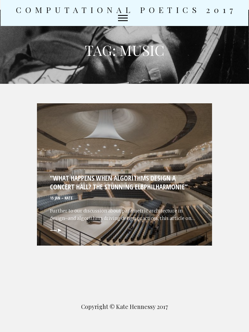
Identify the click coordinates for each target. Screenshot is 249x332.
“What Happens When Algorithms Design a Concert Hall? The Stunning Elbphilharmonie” (119, 182)
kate (68, 198)
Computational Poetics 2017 (126, 9)
